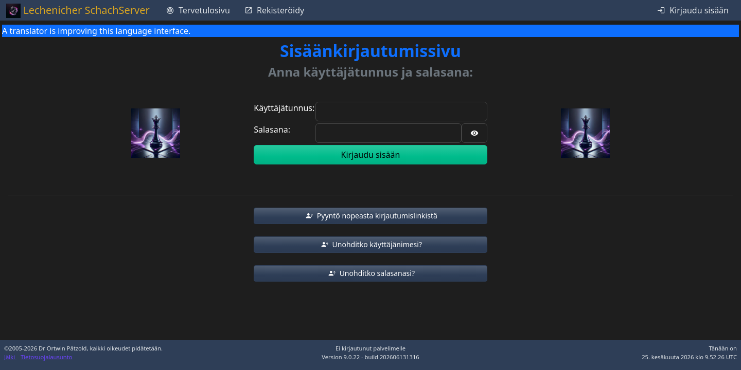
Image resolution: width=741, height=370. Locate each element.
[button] (370, 216)
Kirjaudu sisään (370, 154)
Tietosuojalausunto (47, 357)
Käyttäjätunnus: (284, 108)
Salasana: (272, 129)
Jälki (10, 357)
